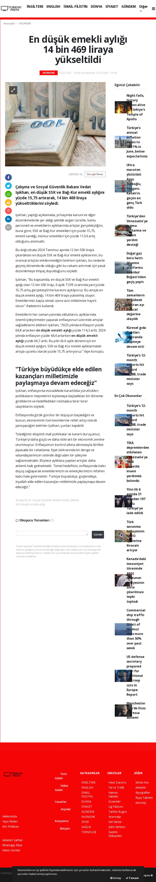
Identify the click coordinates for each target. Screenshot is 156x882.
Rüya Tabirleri (144, 798)
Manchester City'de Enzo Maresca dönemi (136, 710)
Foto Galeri (61, 776)
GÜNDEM (128, 6)
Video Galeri (61, 788)
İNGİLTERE (35, 6)
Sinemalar (114, 817)
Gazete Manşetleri (115, 834)
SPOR (85, 822)
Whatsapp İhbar (12, 845)
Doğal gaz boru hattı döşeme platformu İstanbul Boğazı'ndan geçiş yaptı (136, 267)
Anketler (140, 787)
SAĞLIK (86, 827)
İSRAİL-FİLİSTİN (76, 6)
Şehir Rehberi (116, 827)
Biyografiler (142, 792)
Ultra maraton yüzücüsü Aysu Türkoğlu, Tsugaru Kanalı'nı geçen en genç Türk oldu (134, 186)
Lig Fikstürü (115, 806)
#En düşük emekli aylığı (30, 504)
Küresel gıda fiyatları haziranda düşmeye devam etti (136, 337)
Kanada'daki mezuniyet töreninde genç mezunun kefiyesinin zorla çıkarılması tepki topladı (136, 580)
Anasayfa (9, 23)
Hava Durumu (117, 782)
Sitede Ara (141, 782)
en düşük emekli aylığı (54, 330)
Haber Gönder (11, 850)
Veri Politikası (10, 826)
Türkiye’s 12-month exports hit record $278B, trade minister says (136, 369)
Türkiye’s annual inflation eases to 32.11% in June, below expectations (137, 142)
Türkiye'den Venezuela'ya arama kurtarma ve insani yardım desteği (137, 230)
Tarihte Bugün (117, 812)
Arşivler (63, 809)
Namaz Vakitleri (113, 794)
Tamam (132, 878)
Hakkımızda (9, 816)
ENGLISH (53, 6)
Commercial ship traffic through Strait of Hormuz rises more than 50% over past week (136, 629)
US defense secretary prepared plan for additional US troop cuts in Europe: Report (135, 675)
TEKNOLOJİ (88, 832)
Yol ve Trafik (116, 787)
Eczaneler (114, 801)
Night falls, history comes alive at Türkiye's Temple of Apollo (136, 107)
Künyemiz (61, 819)
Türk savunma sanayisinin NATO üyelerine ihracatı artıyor (135, 536)
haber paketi (8, 877)
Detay (115, 878)
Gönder (98, 534)
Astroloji (140, 803)
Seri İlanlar (115, 822)
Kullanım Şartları (12, 840)
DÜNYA (96, 6)
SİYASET (111, 6)
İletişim (62, 828)
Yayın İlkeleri (10, 821)
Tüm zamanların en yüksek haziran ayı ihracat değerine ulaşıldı (136, 304)
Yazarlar (60, 800)
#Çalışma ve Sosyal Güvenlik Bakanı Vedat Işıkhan (47, 500)
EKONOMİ (25, 23)
